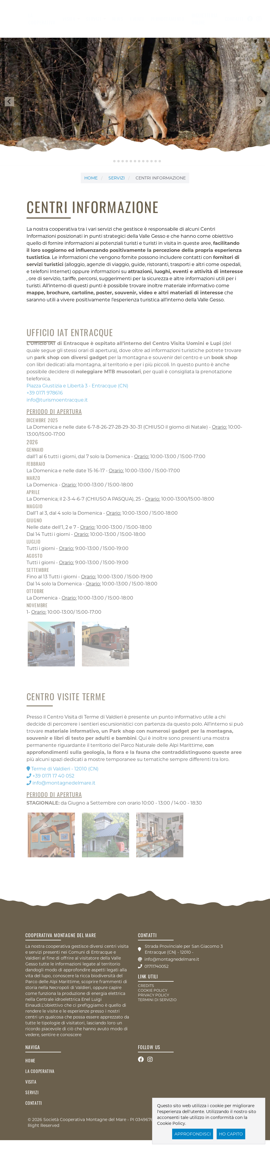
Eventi (137, 18)
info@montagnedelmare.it (171, 959)
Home (91, 178)
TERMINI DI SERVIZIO (157, 1000)
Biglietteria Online (205, 19)
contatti (234, 18)
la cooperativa (41, 19)
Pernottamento (168, 18)
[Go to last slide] (9, 101)
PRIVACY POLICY (153, 995)
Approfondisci (192, 1134)
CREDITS (146, 985)
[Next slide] (260, 101)
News (117, 18)
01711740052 (156, 966)
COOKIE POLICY (152, 990)
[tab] (110, 161)
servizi (93, 18)
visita (68, 18)
